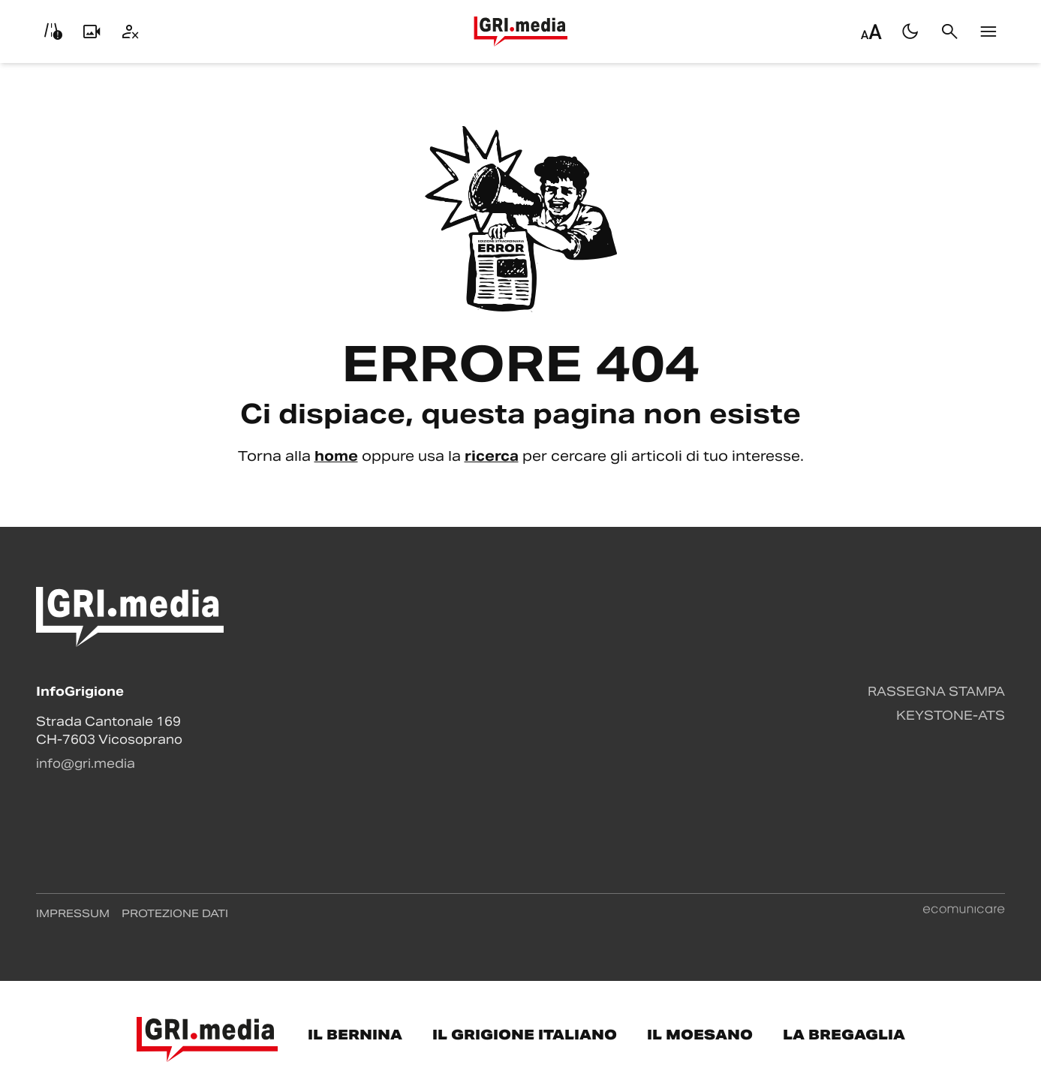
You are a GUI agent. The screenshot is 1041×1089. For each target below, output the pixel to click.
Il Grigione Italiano (524, 1034)
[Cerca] (949, 31)
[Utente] (130, 31)
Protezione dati (175, 913)
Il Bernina (355, 1034)
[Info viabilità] (52, 31)
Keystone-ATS (950, 715)
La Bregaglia (844, 1034)
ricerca (492, 456)
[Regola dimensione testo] (871, 31)
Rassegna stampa (936, 691)
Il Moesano (700, 1034)
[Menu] (988, 31)
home (336, 456)
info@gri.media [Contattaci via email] (85, 764)
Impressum (73, 913)
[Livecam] (91, 31)
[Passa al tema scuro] (910, 31)
